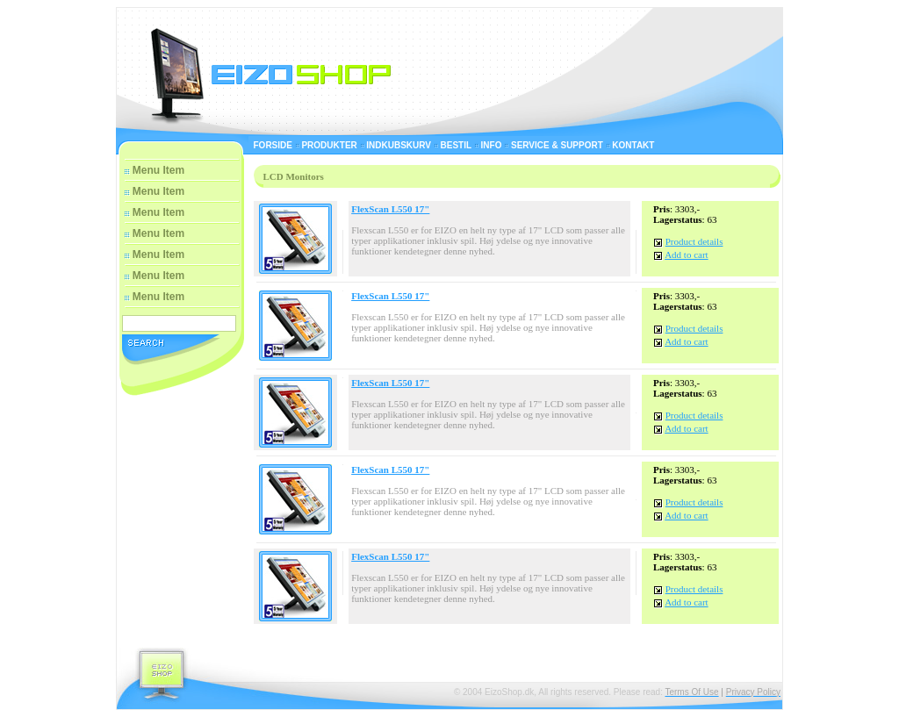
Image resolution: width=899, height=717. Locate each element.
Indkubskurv (398, 145)
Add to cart (686, 254)
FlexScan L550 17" (390, 209)
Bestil (456, 145)
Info (491, 145)
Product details (694, 241)
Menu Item (158, 170)
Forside (273, 145)
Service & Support (557, 145)
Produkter (328, 145)
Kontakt (633, 145)
